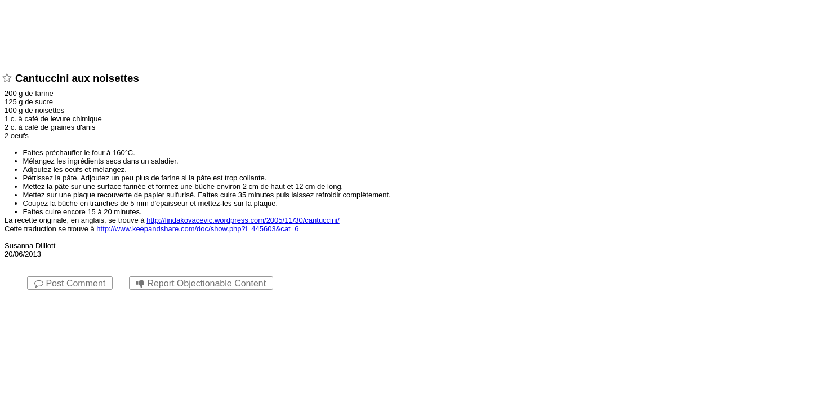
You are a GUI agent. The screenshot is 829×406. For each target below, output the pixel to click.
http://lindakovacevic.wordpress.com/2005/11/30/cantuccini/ (243, 220)
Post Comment (69, 283)
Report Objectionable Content (201, 283)
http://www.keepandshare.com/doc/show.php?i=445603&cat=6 (197, 228)
